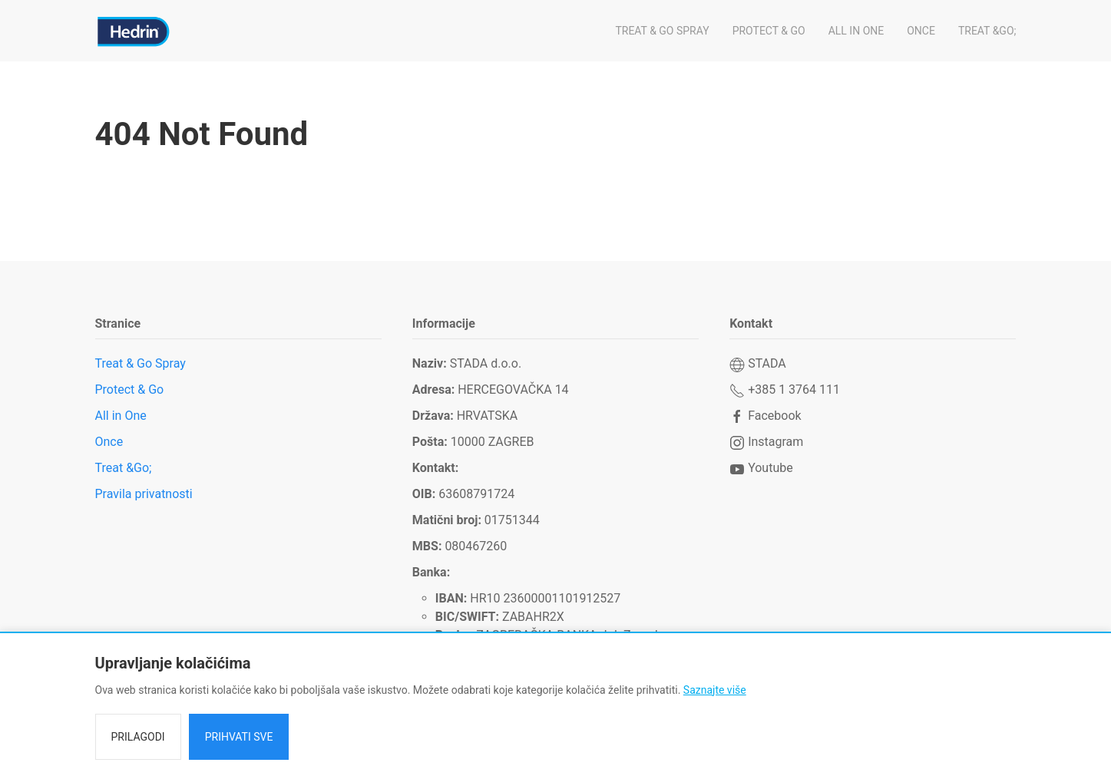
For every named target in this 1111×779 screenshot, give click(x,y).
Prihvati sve (239, 737)
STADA (757, 363)
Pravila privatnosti (144, 494)
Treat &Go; (987, 31)
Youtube (761, 467)
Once (921, 31)
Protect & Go (768, 31)
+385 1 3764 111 (784, 389)
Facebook (765, 415)
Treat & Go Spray (662, 31)
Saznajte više (714, 690)
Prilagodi (138, 737)
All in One (856, 31)
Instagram (766, 441)
